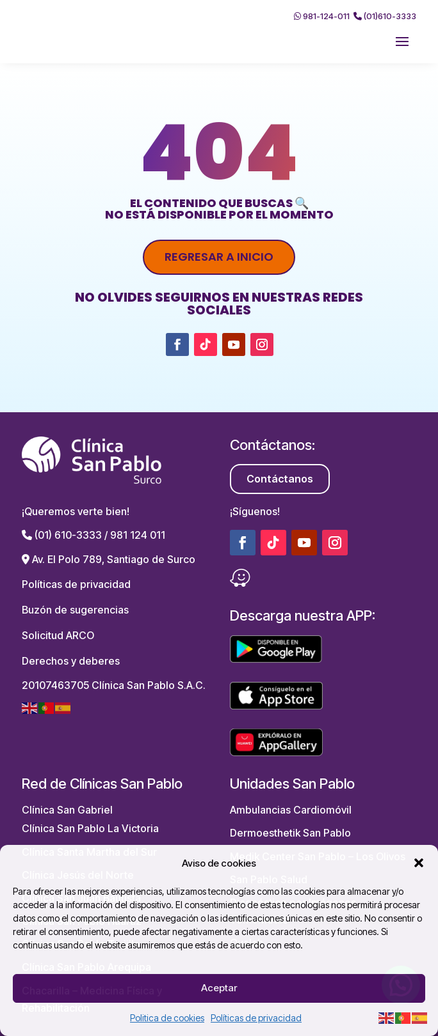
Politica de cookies (167, 1017)
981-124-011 (322, 16)
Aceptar (219, 988)
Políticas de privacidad (256, 1017)
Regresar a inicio (219, 257)
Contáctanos (280, 478)
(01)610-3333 (384, 16)
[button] (418, 862)
